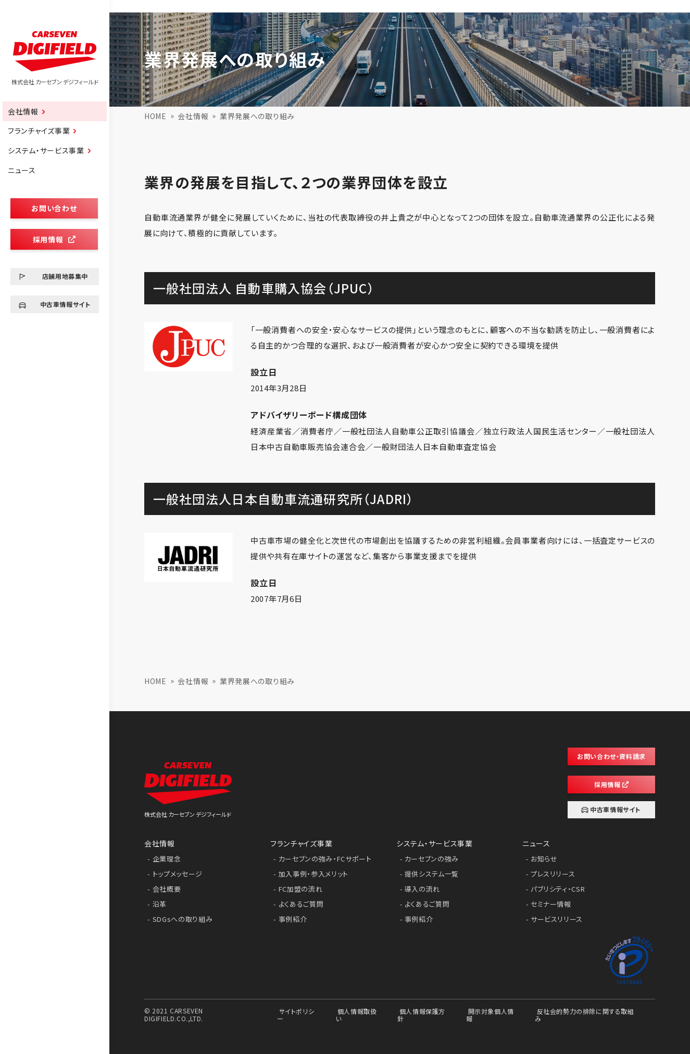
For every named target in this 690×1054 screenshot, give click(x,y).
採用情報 (54, 239)
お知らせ (544, 859)
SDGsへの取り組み (183, 919)
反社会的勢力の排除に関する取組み (584, 1014)
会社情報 (23, 111)
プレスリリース (553, 874)
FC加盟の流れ (301, 889)
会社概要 (167, 889)
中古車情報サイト (65, 304)
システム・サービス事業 (46, 150)
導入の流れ (422, 889)
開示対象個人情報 (490, 1014)
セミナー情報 (551, 904)
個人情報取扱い (356, 1014)
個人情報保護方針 (421, 1014)
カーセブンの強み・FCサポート (325, 859)
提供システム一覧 (432, 874)
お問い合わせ (54, 208)
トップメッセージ (178, 874)
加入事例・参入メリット (313, 874)
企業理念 (167, 859)
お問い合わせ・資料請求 (611, 756)
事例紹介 (293, 919)
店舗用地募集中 (65, 276)
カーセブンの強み (432, 859)
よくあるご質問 (301, 904)
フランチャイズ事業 (39, 130)
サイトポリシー (295, 1014)
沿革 (160, 904)
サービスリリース (557, 919)
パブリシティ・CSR (558, 889)
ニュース (22, 170)
